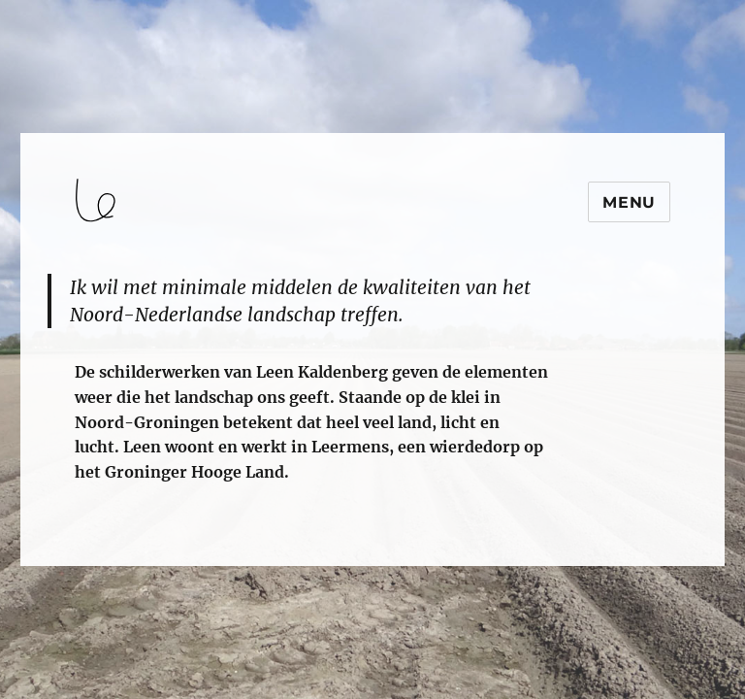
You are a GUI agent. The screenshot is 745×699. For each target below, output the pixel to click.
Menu (629, 202)
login (51, 557)
